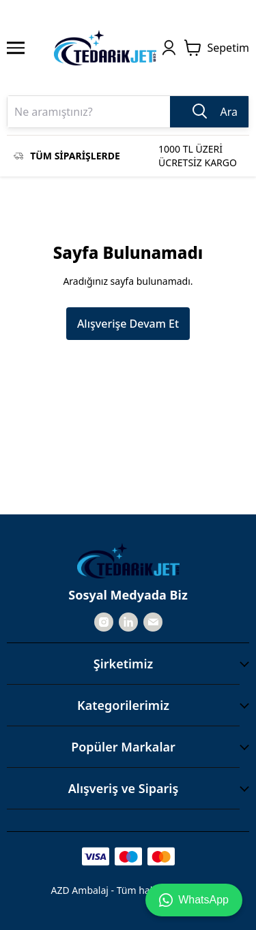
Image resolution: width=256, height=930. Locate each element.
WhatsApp (194, 900)
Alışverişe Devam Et (128, 323)
